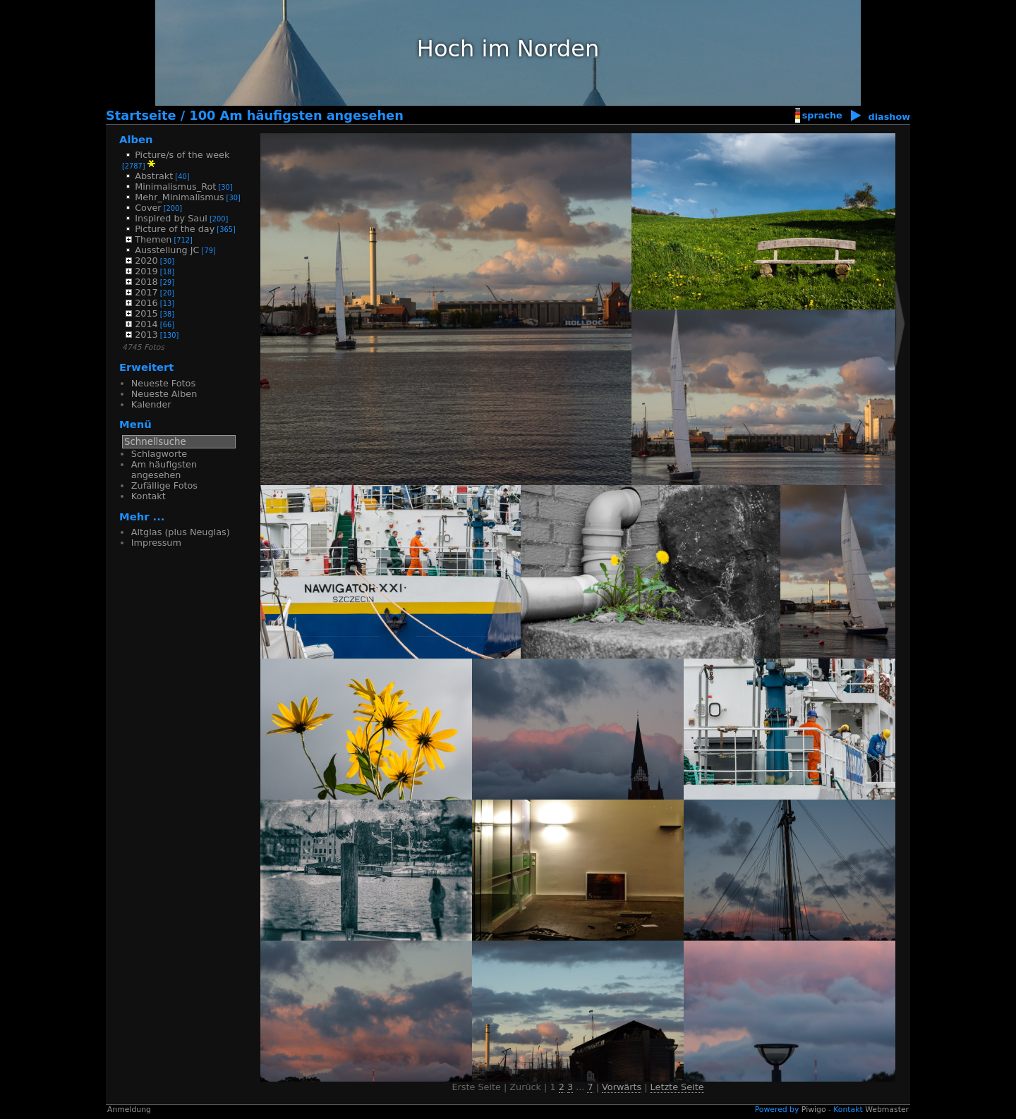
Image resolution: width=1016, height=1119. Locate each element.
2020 (146, 260)
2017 (146, 292)
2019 (146, 271)
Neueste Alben (164, 394)
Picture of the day (174, 229)
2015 (146, 313)
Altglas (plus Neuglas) (180, 532)
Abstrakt (154, 176)
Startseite (141, 116)
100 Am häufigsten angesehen (296, 116)
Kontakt (148, 496)
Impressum (156, 542)
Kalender (151, 404)
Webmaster (887, 1109)
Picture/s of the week (182, 154)
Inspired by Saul (171, 218)
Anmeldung (129, 1109)
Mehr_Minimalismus (179, 197)
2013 (146, 334)
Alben (136, 139)
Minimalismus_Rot (175, 186)
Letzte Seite (677, 1087)
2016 (146, 303)
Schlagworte (159, 453)
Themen (153, 239)
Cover (148, 207)
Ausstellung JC (167, 250)
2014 (146, 324)
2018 (146, 281)
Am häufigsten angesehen (164, 469)
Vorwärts (621, 1087)
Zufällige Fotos (164, 485)
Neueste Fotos (163, 383)
